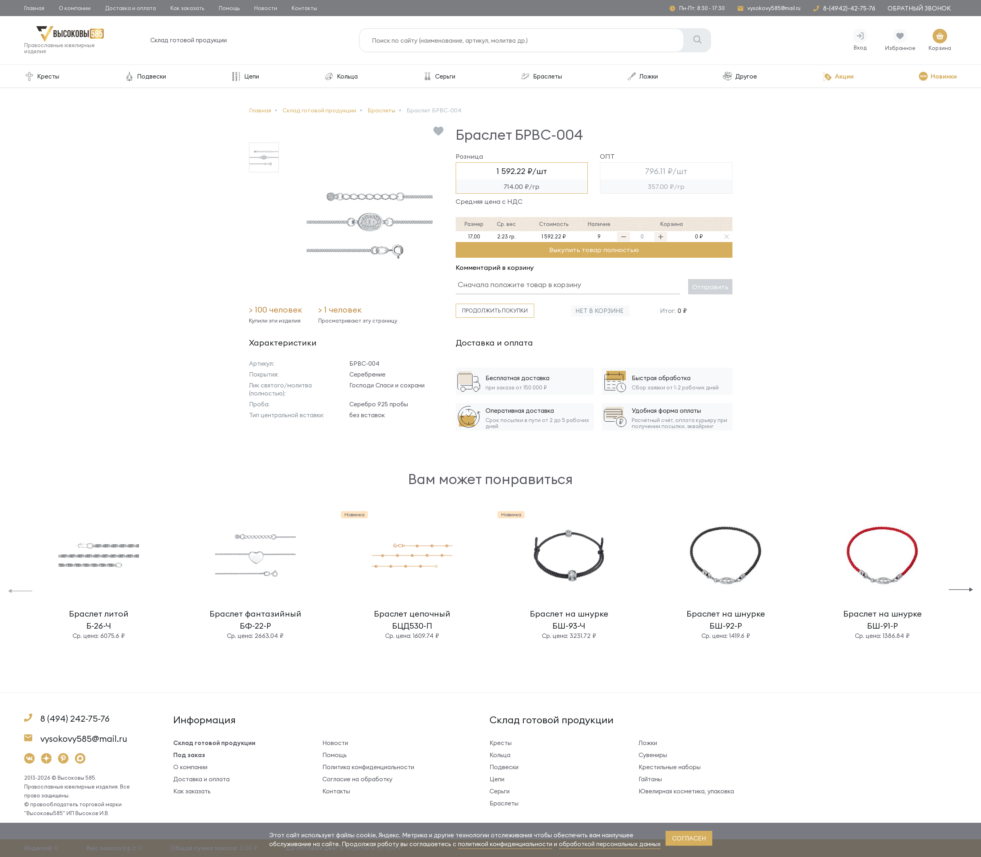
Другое (739, 76)
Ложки (642, 76)
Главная (34, 8)
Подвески (145, 76)
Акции (838, 76)
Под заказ (189, 755)
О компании (75, 8)
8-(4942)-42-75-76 (849, 8)
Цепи (245, 76)
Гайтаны (650, 779)
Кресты (41, 76)
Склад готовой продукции (188, 40)
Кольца (341, 76)
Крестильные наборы (670, 767)
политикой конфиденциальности (505, 844)
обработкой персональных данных (610, 844)
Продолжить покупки (495, 310)
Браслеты (541, 76)
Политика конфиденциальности (368, 767)
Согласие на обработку (357, 779)
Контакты (304, 8)
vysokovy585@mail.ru (774, 8)
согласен (689, 838)
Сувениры (653, 755)
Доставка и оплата (130, 8)
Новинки (937, 76)
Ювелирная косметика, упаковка (686, 791)
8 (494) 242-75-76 (75, 718)
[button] (20, 590)
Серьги (438, 76)
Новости (265, 8)
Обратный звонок (919, 8)
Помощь (229, 8)
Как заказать (187, 8)
